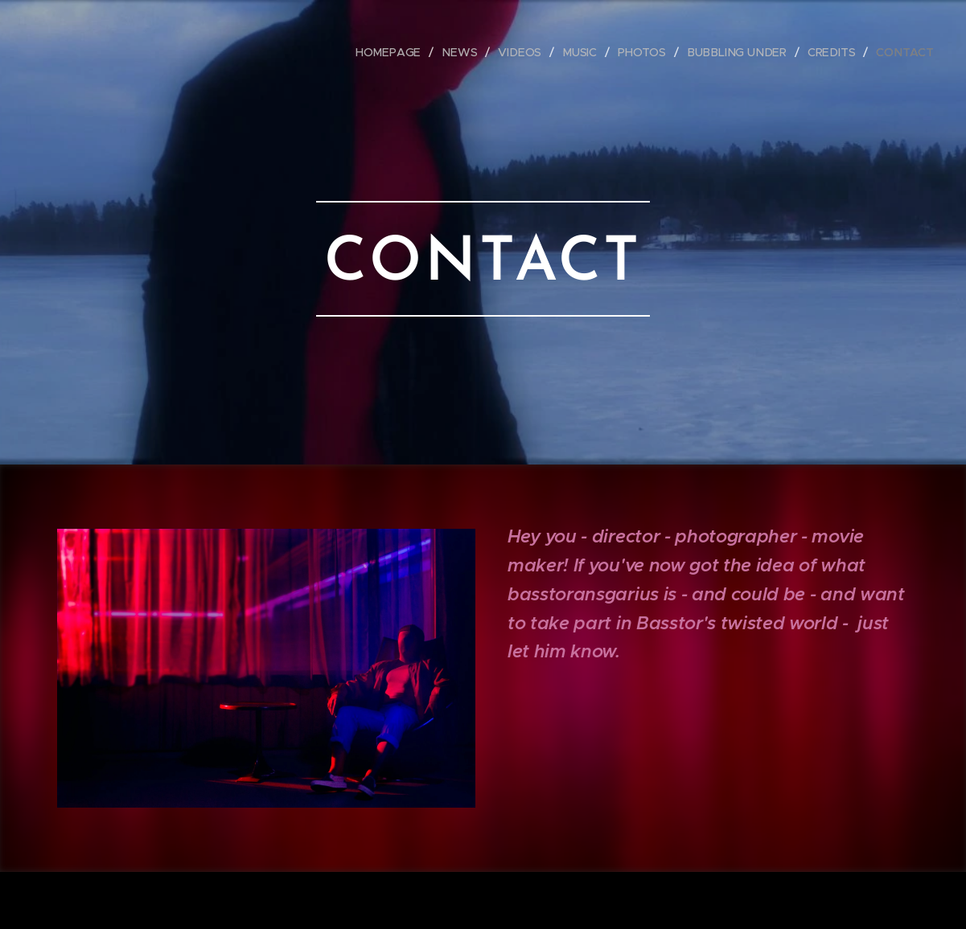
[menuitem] (399, 52)
